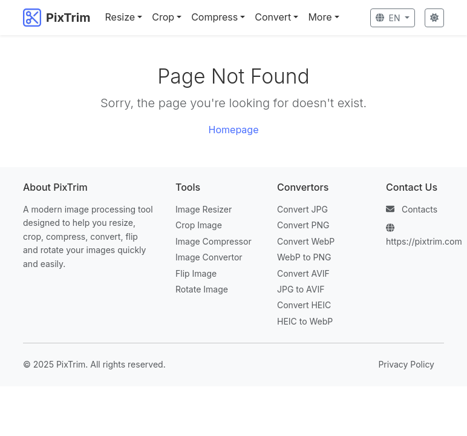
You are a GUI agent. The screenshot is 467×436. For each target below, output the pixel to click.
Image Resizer (203, 209)
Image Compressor (213, 241)
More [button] (319, 17)
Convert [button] (273, 17)
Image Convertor (209, 257)
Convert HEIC (304, 305)
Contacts (419, 209)
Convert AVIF (303, 273)
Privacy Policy (406, 364)
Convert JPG (302, 209)
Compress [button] (214, 17)
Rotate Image (201, 289)
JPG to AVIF (300, 289)
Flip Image (196, 273)
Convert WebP (306, 241)
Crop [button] (163, 17)
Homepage (234, 130)
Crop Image (198, 225)
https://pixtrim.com (424, 241)
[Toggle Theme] (434, 17)
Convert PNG (303, 225)
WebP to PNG (304, 257)
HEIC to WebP (305, 321)
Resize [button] (120, 17)
